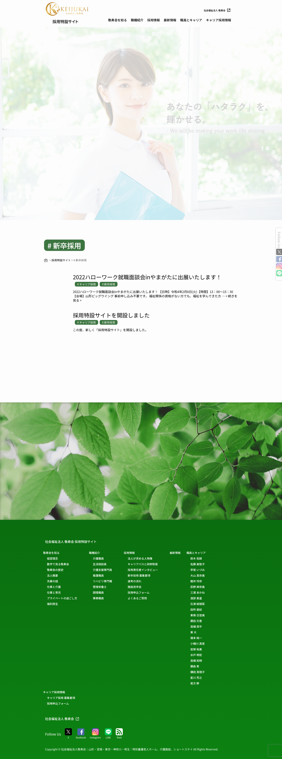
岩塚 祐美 (206, 649)
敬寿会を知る (117, 20)
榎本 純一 (206, 638)
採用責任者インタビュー (149, 570)
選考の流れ (140, 581)
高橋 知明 (206, 661)
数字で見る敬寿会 (60, 564)
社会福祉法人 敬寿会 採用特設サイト (77, 541)
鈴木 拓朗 (206, 558)
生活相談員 (103, 564)
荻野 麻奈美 (208, 587)
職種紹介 (137, 20)
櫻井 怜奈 (206, 581)
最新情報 (170, 20)
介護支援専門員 (106, 570)
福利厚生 (54, 604)
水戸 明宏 (206, 655)
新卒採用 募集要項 (145, 575)
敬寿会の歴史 (57, 570)
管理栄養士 (103, 587)
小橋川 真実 (208, 643)
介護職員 (102, 558)
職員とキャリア (191, 20)
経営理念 (54, 558)
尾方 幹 (205, 683)
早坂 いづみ (208, 570)
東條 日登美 (208, 615)
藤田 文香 (206, 621)
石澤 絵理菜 (208, 604)
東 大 (204, 632)
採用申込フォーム (144, 592)
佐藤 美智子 (208, 564)
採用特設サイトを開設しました (111, 315)
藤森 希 (205, 666)
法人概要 (54, 575)
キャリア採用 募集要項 (63, 698)
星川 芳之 (206, 678)
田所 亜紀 (206, 609)
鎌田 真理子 (208, 672)
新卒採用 (109, 284)
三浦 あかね (208, 592)
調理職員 (102, 592)
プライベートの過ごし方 (64, 598)
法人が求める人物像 (146, 558)
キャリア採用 (87, 284)
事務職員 (102, 598)
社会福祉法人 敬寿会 (215, 10)
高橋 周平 (206, 626)
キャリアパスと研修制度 (149, 564)
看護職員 (102, 575)
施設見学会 (140, 587)
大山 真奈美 (208, 575)
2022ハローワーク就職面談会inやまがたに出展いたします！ (147, 277)
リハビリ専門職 (106, 581)
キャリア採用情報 (218, 20)
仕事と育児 (56, 592)
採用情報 (153, 20)
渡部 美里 (206, 598)
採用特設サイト (70, 21)
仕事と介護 (56, 587)
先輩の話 (54, 581)
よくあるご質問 (143, 598)
